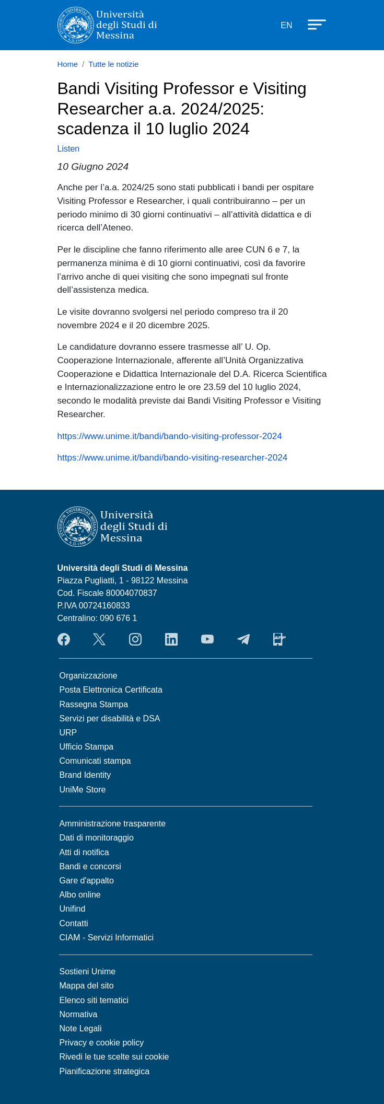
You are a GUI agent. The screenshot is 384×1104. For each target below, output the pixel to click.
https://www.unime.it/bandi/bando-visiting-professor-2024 (169, 436)
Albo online (80, 894)
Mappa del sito (87, 985)
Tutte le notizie (113, 64)
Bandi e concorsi (90, 866)
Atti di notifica (84, 852)
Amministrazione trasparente (113, 823)
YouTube (207, 639)
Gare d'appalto (87, 880)
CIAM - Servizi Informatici (107, 937)
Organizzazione (89, 675)
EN (286, 25)
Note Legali (81, 1028)
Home (67, 64)
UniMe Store (83, 789)
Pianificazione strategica (105, 1071)
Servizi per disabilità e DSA (110, 718)
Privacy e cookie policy (102, 1042)
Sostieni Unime (88, 971)
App (279, 639)
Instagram (135, 639)
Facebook (63, 639)
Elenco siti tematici (94, 1000)
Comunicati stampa (95, 760)
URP (68, 732)
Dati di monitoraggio (97, 837)
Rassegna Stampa (94, 704)
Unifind (73, 908)
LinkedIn (171, 639)
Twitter (99, 639)
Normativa (79, 1014)
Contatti (74, 923)
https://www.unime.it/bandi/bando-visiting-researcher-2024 (172, 457)
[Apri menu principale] (312, 23)
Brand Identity (85, 774)
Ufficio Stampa (87, 746)
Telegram (243, 639)
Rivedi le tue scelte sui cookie (114, 1056)
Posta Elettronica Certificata (111, 689)
